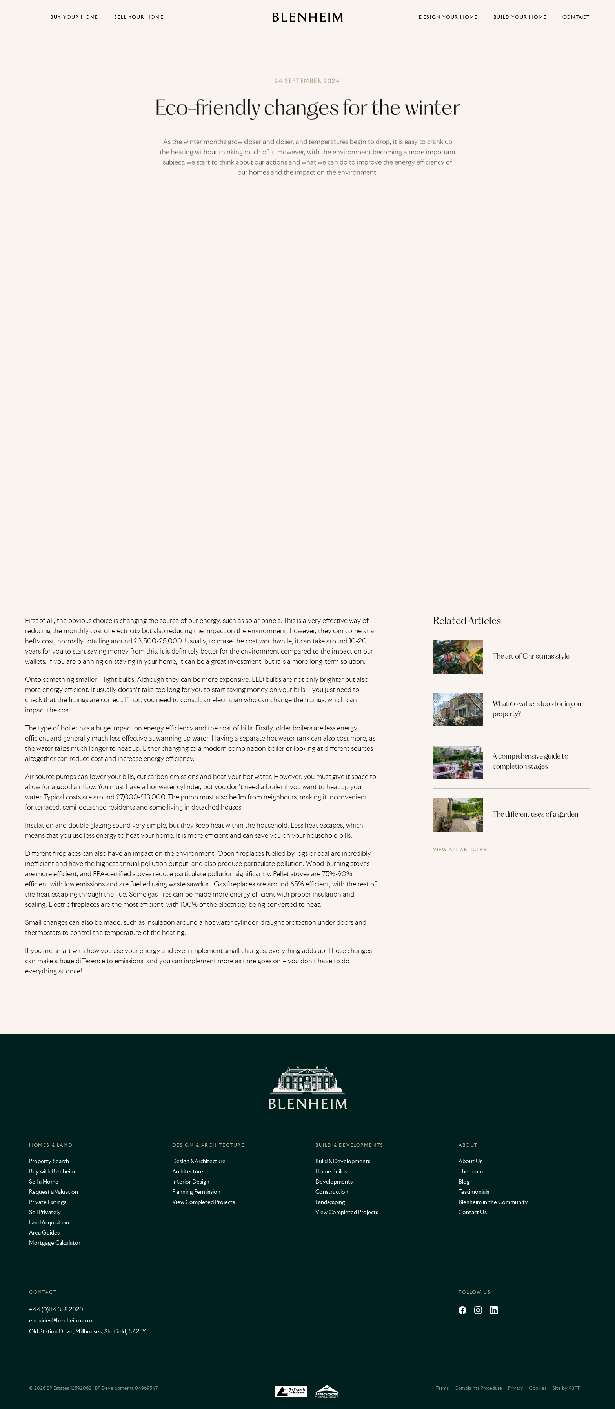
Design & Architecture (208, 1145)
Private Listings (47, 1202)
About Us (470, 1161)
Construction (331, 1191)
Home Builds (331, 1171)
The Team (471, 1171)
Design (448, 17)
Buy (74, 17)
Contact (576, 17)
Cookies (537, 1388)
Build (520, 17)
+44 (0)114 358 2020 (56, 1309)
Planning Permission (196, 1191)
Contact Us (473, 1212)
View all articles (459, 849)
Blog (464, 1181)
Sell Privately (45, 1212)
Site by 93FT (566, 1388)
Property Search (49, 1161)
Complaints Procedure (478, 1388)
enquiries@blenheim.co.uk (61, 1320)
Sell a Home (43, 1181)
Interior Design (190, 1181)
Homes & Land (50, 1145)
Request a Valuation (53, 1191)
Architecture (187, 1171)
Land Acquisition (49, 1222)
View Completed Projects (203, 1202)
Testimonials (474, 1191)
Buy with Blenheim (52, 1171)
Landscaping (330, 1202)
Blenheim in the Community (493, 1202)
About (468, 1145)
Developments (334, 1181)
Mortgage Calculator (54, 1242)
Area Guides (44, 1232)
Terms (442, 1388)
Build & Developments (349, 1145)
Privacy (515, 1388)
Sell (139, 17)
